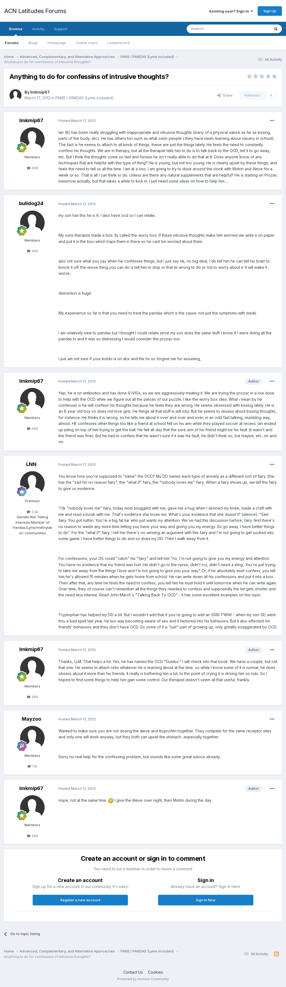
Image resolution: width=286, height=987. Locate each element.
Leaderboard (118, 43)
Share (225, 95)
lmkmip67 (40, 92)
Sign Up (269, 11)
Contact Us (133, 972)
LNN (31, 464)
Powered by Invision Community (143, 979)
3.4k (32, 512)
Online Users (87, 43)
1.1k (32, 766)
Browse (15, 31)
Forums (12, 43)
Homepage (57, 43)
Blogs (33, 43)
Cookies (155, 972)
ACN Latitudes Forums (35, 10)
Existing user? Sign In (231, 11)
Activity (38, 29)
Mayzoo (31, 719)
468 (32, 168)
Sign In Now (206, 900)
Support (60, 29)
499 (32, 251)
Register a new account (80, 900)
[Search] (214, 28)
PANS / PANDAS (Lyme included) (85, 97)
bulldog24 (31, 203)
